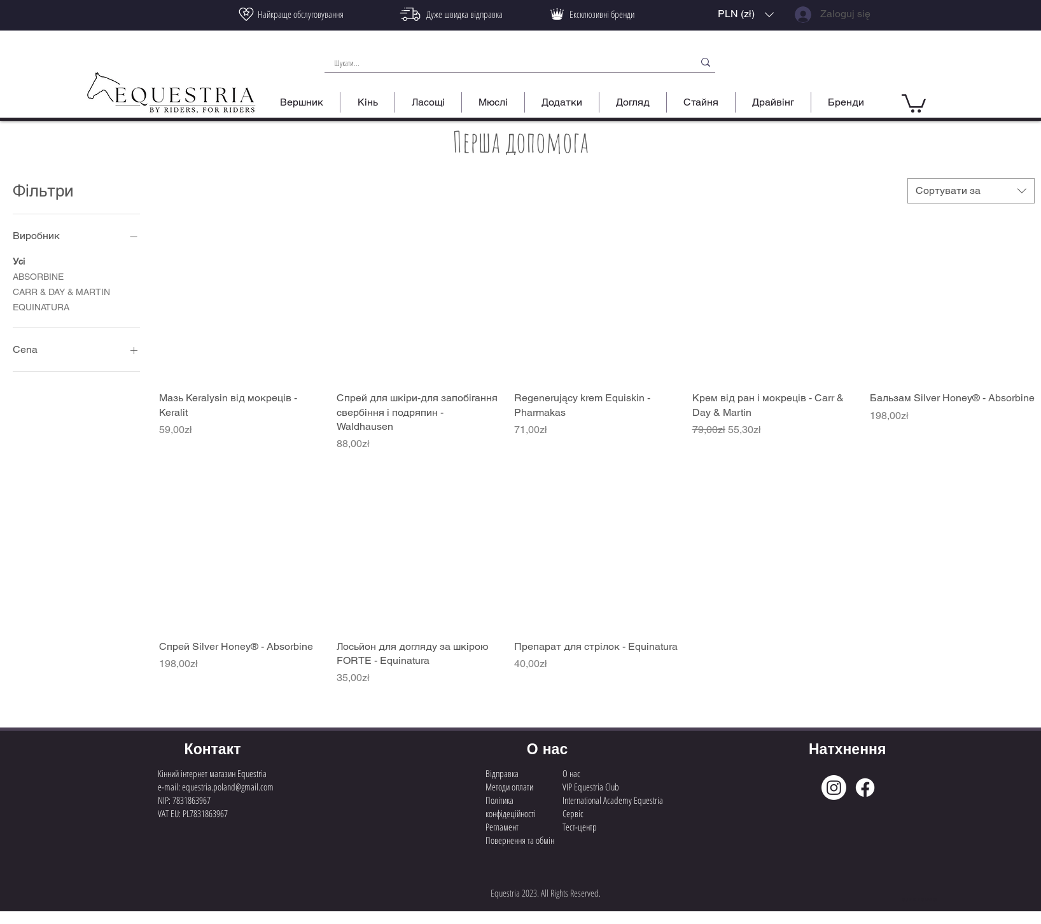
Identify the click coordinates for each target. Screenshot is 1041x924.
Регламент (502, 826)
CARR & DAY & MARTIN (61, 291)
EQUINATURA (41, 306)
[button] (745, 14)
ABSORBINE (38, 276)
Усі (19, 260)
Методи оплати (509, 786)
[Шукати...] (501, 63)
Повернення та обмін (520, 840)
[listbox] (745, 14)
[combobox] (971, 190)
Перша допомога (520, 141)
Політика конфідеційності (511, 807)
